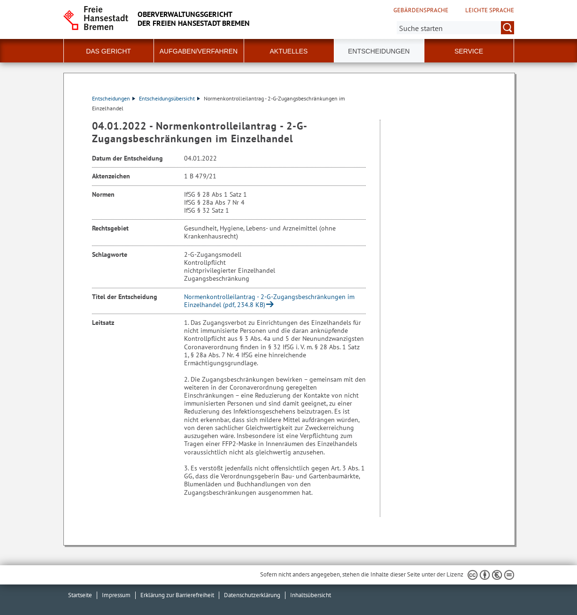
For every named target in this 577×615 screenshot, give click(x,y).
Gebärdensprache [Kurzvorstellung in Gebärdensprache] (420, 10)
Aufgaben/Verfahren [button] (199, 51)
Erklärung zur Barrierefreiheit (177, 595)
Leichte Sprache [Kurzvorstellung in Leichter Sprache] (489, 10)
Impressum (116, 595)
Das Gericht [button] (108, 51)
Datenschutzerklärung (252, 595)
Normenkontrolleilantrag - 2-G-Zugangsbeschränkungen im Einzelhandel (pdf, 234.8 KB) (269, 300)
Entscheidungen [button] (378, 51)
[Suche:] (455, 27)
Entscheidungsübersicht (169, 98)
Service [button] (468, 51)
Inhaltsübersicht (310, 595)
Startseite (80, 595)
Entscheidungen (113, 98)
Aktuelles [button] (289, 51)
